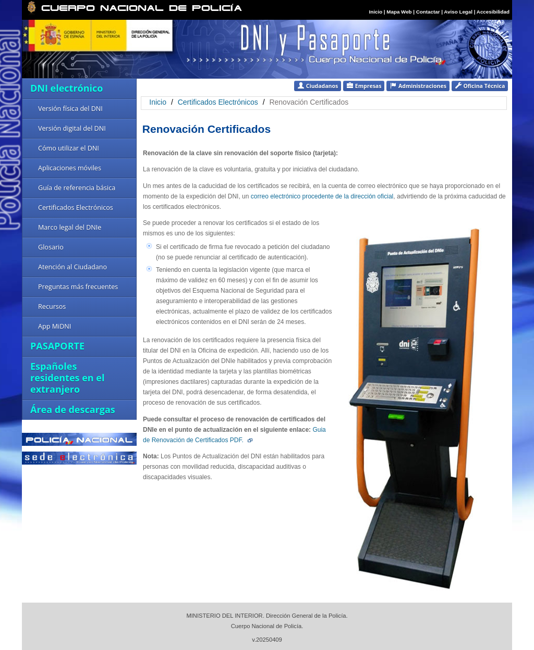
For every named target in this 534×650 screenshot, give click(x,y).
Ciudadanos (317, 86)
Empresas (363, 86)
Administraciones (418, 86)
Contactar (428, 12)
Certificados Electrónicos (219, 102)
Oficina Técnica (480, 86)
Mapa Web (398, 12)
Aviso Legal (459, 12)
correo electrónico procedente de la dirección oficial (322, 196)
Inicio (376, 12)
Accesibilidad (493, 12)
